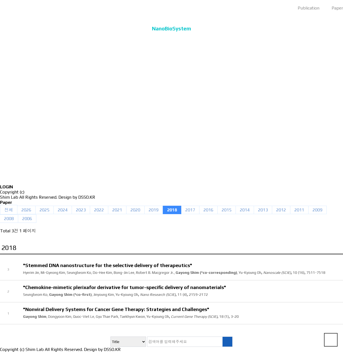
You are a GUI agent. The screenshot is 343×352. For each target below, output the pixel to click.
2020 (135, 210)
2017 (190, 210)
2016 (208, 210)
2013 (263, 210)
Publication (171, 113)
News (171, 160)
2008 (9, 218)
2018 (172, 210)
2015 (226, 210)
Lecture (171, 129)
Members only (171, 176)
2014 (245, 210)
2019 (153, 210)
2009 (317, 210)
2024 (63, 210)
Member (171, 82)
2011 (299, 210)
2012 (281, 210)
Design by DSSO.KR (76, 197)
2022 (99, 210)
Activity (171, 145)
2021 (117, 210)
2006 (27, 218)
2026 (26, 210)
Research (171, 97)
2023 (81, 210)
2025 (44, 210)
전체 (8, 210)
